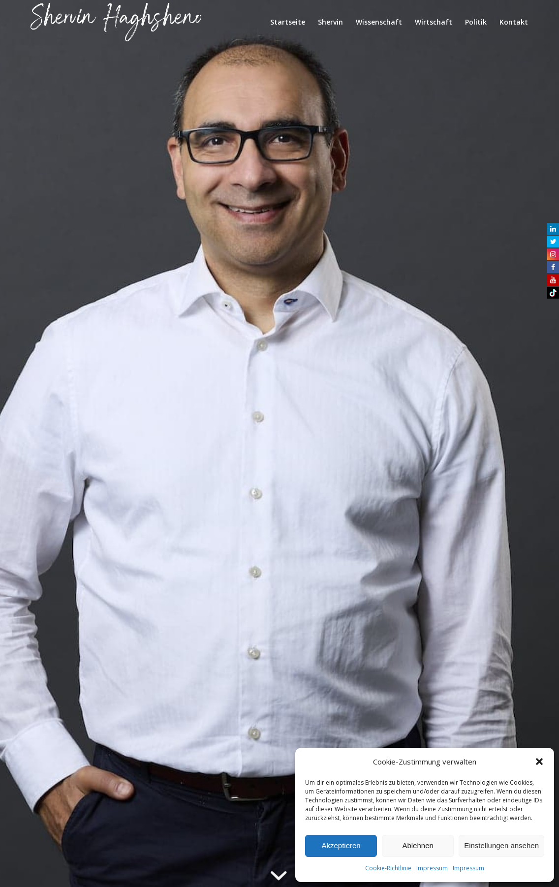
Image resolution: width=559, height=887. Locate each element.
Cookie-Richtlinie (388, 868)
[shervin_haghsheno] (116, 22)
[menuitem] (287, 22)
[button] (539, 761)
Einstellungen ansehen (501, 845)
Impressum (432, 868)
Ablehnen (417, 845)
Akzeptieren (340, 845)
